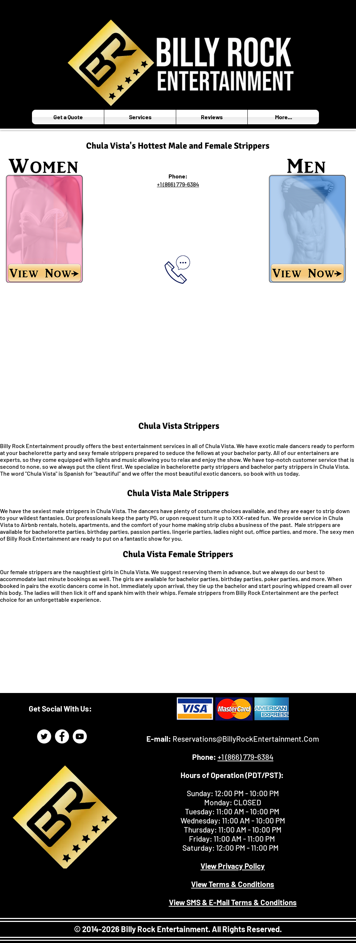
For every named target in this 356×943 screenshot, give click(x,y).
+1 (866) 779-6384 (178, 184)
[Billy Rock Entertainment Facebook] (62, 736)
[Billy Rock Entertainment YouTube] (80, 736)
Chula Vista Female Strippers (178, 554)
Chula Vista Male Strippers (178, 493)
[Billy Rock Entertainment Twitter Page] (44, 736)
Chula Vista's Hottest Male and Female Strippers (178, 145)
